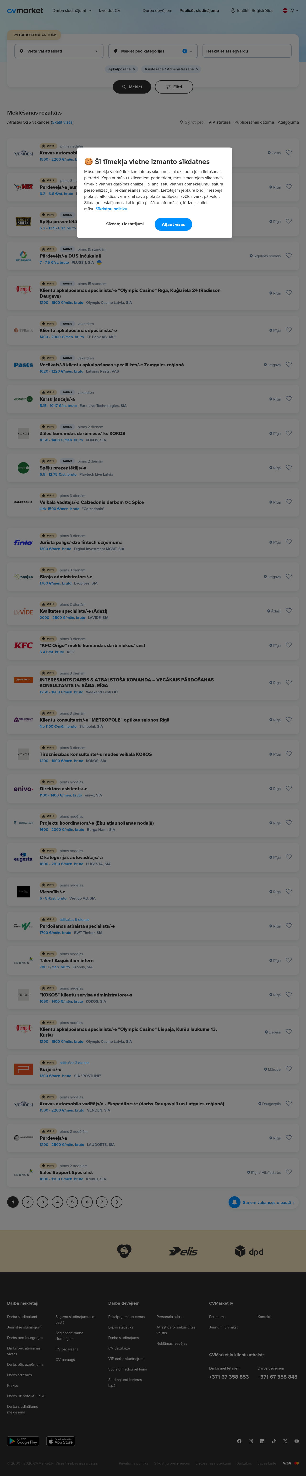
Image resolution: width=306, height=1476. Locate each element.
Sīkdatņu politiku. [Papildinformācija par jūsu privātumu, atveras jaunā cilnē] (112, 209)
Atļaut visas (173, 224)
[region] (154, 193)
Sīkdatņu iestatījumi (125, 224)
